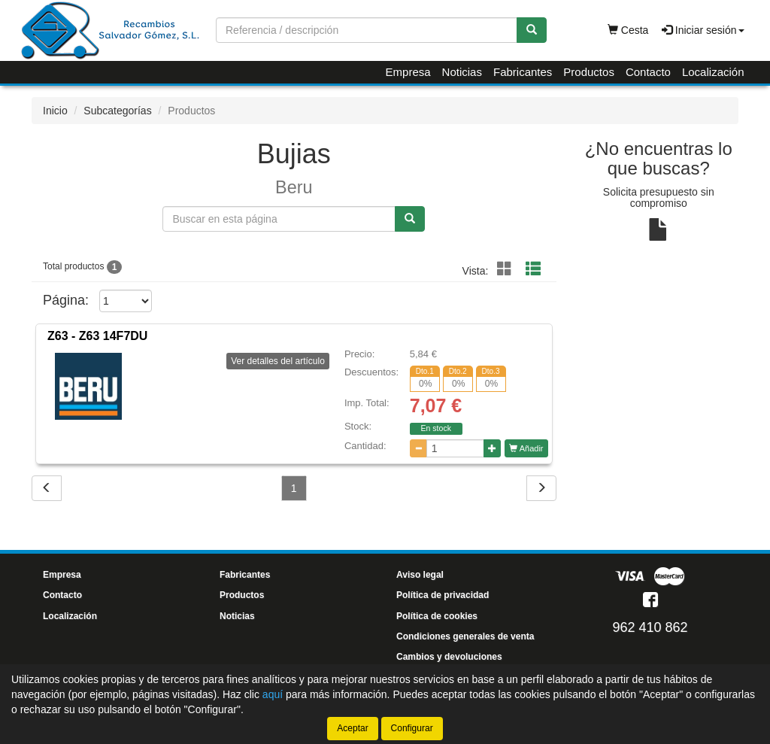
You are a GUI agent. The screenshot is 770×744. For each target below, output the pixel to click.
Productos (588, 71)
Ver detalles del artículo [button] (278, 361)
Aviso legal (420, 574)
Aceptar (352, 728)
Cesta (628, 30)
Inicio (55, 111)
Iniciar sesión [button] (703, 30)
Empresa (408, 71)
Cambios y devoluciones (449, 656)
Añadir (526, 448)
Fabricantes (522, 71)
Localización (713, 71)
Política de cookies (436, 616)
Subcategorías (117, 111)
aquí (272, 694)
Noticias (462, 71)
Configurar (412, 728)
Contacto (648, 71)
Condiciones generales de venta (465, 636)
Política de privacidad (442, 595)
